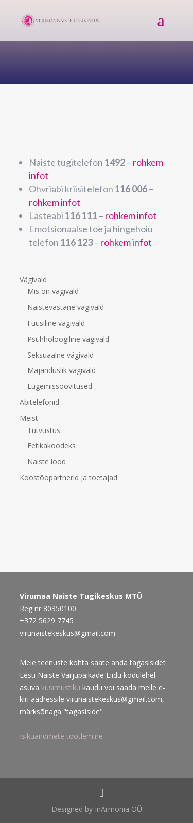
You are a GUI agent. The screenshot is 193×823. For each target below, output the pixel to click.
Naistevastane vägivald (65, 307)
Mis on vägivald (53, 291)
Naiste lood (46, 461)
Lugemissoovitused (59, 386)
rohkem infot (54, 202)
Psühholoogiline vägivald (68, 339)
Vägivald (33, 279)
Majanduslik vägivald (61, 370)
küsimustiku (60, 687)
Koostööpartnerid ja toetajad (68, 477)
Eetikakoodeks (51, 445)
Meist (29, 418)
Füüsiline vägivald (56, 323)
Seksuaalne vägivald (60, 355)
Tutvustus (43, 430)
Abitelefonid (39, 402)
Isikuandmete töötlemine (61, 736)
